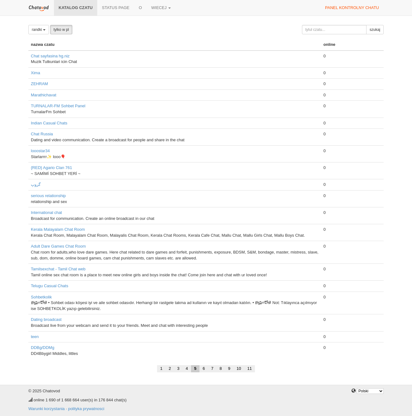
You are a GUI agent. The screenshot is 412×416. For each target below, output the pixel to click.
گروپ (36, 184)
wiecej (161, 7)
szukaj (375, 29)
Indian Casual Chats (49, 123)
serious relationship (48, 195)
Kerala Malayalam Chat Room (58, 229)
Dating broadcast (46, 319)
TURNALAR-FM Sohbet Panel (58, 106)
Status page (115, 7)
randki (39, 29)
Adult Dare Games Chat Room (58, 246)
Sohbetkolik (41, 297)
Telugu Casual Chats (49, 285)
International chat (46, 212)
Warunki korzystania (46, 408)
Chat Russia (42, 134)
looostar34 (40, 150)
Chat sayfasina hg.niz (50, 56)
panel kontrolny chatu (352, 7)
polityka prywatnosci (86, 408)
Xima (35, 72)
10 (239, 368)
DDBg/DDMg (42, 347)
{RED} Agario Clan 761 (51, 167)
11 (249, 368)
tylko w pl (61, 29)
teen (35, 336)
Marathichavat (43, 95)
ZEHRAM (39, 83)
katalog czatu (76, 7)
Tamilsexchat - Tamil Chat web (58, 269)
